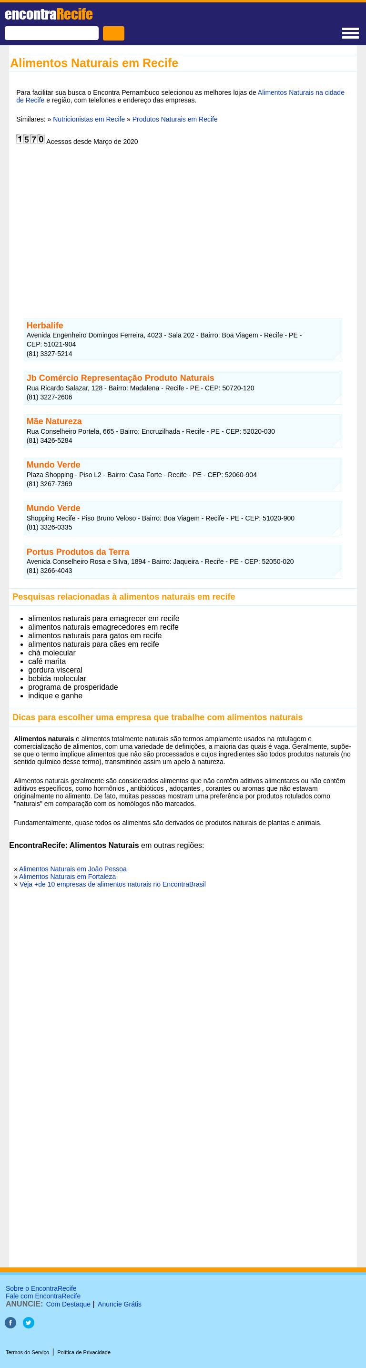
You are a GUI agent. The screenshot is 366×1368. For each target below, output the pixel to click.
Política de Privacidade (84, 1352)
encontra (49, 14)
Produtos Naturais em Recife (175, 119)
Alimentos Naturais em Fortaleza (67, 876)
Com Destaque (68, 1304)
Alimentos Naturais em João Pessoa (73, 869)
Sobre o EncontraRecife (41, 1288)
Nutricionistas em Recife (89, 119)
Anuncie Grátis (120, 1304)
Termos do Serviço (27, 1352)
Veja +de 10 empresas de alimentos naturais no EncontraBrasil (113, 884)
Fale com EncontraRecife (43, 1296)
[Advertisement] (183, 226)
